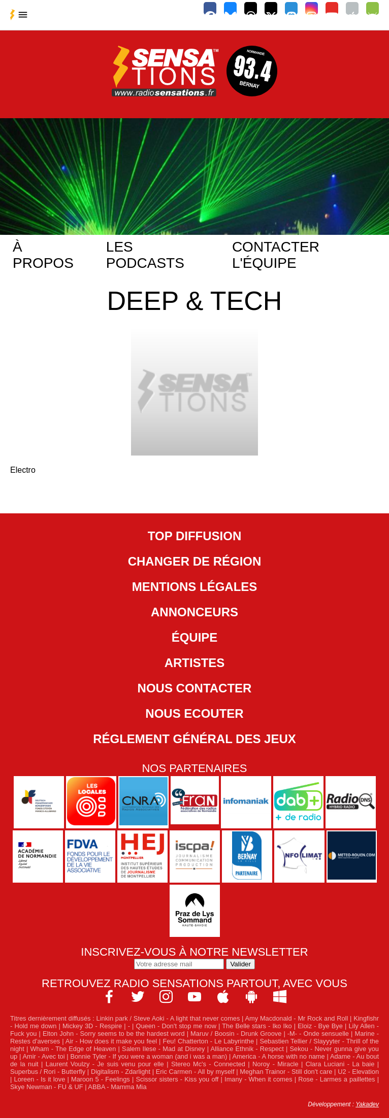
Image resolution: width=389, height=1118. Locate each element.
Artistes (195, 663)
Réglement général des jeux (194, 739)
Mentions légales (194, 586)
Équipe (195, 637)
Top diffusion (194, 536)
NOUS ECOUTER (194, 713)
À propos (43, 255)
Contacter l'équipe (275, 255)
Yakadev (367, 1104)
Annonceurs (194, 612)
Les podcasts (145, 255)
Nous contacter (195, 688)
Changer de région (195, 561)
